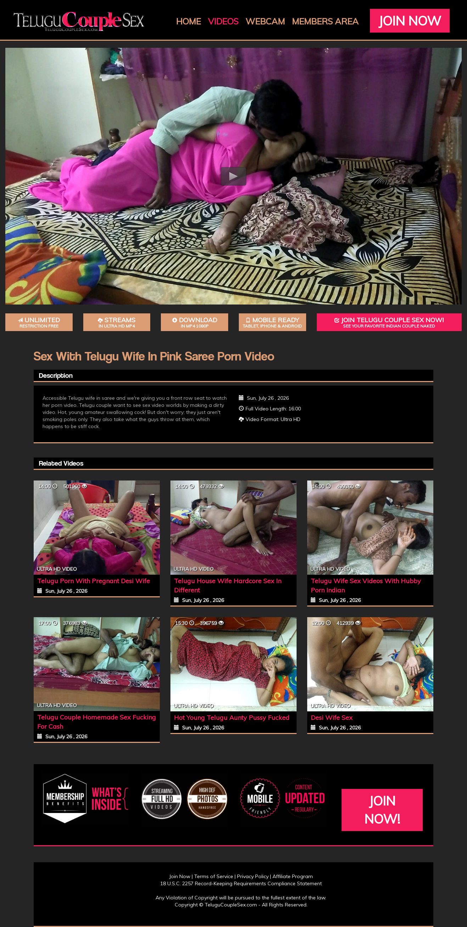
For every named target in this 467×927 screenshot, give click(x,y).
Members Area (325, 21)
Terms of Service (213, 876)
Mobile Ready (272, 322)
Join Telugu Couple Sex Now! (389, 322)
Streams (117, 322)
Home (188, 21)
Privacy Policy (253, 876)
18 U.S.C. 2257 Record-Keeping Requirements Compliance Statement (241, 883)
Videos (223, 21)
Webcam (265, 21)
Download (194, 322)
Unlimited (39, 322)
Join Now (409, 21)
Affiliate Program (292, 876)
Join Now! (382, 810)
